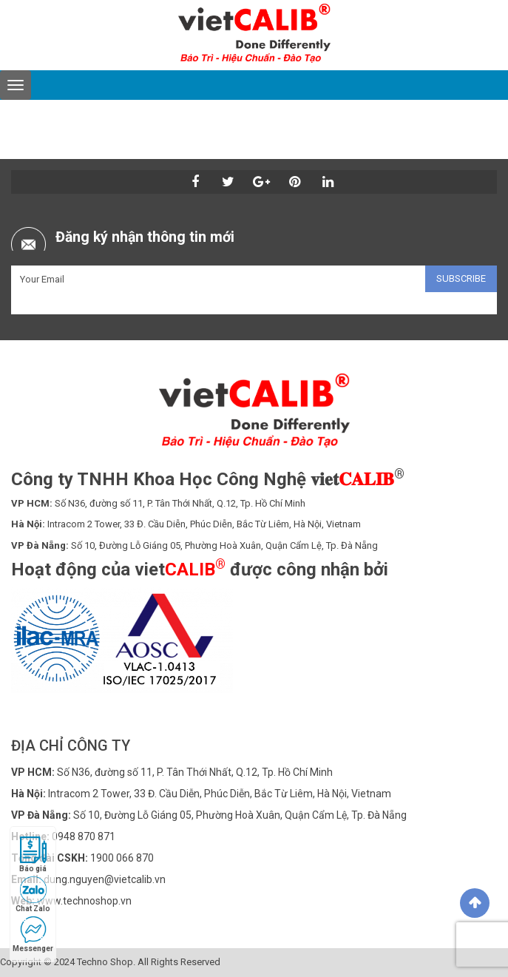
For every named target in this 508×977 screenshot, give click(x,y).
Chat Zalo (33, 894)
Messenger (33, 934)
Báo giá (33, 854)
